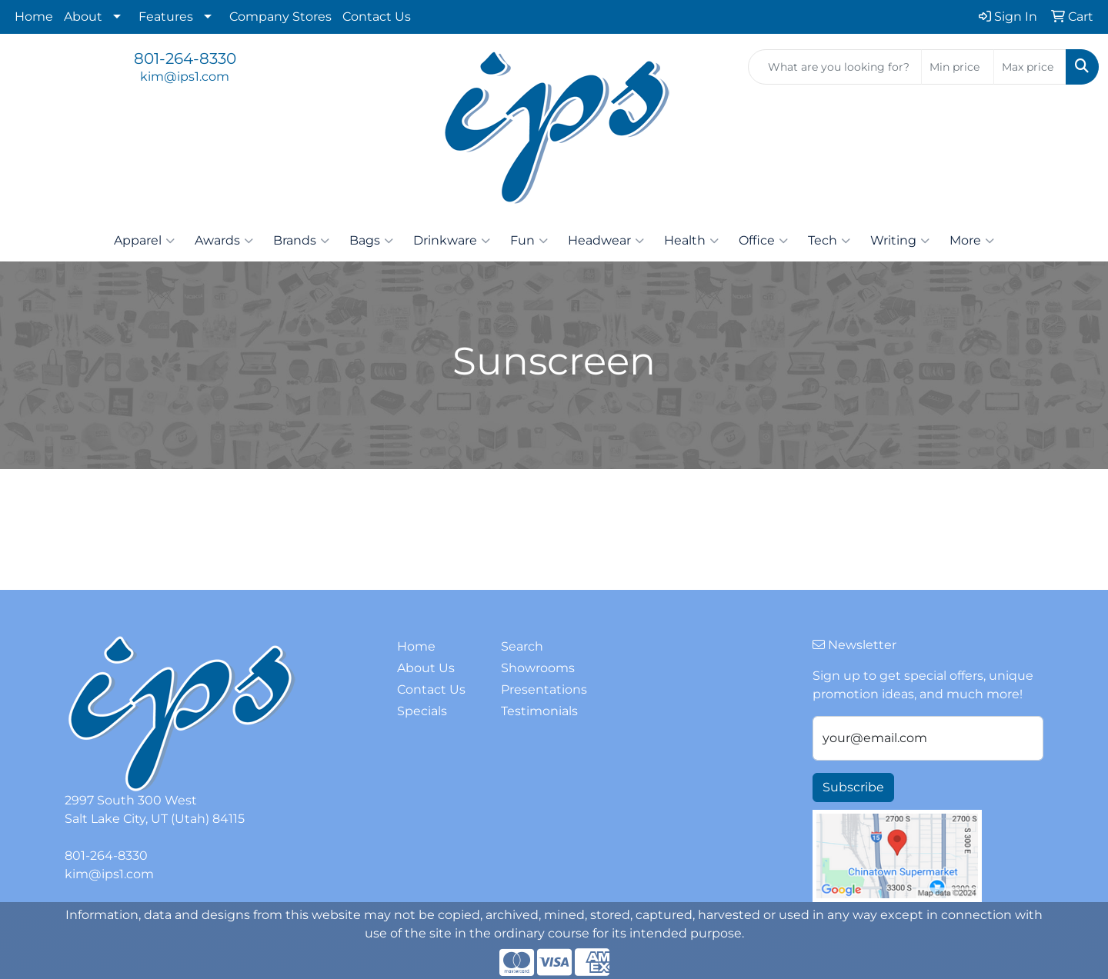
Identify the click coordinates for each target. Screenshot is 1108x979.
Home (34, 16)
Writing (899, 240)
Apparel (144, 240)
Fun (529, 240)
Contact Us (376, 16)
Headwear (606, 240)
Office (763, 240)
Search (522, 646)
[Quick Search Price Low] (957, 67)
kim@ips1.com (184, 76)
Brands (301, 240)
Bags (371, 240)
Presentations (543, 689)
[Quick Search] (835, 67)
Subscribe (853, 787)
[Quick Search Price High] (1029, 67)
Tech (829, 240)
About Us (426, 668)
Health (691, 240)
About (83, 16)
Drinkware (451, 240)
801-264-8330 (185, 58)
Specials (422, 711)
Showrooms (538, 668)
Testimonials (539, 711)
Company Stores (280, 16)
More (971, 240)
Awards (224, 240)
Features (165, 16)
